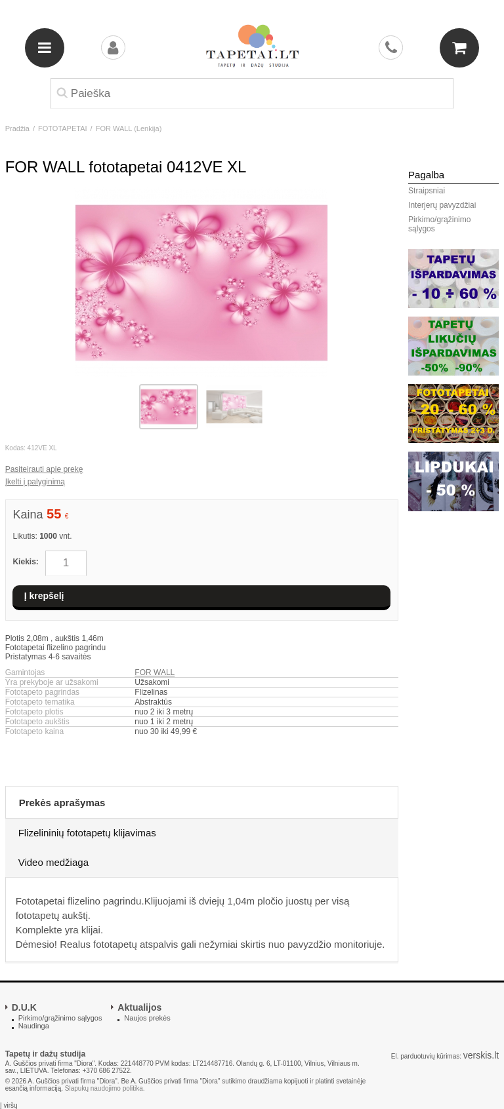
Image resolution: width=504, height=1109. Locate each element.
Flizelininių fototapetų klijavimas (87, 832)
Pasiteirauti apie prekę (44, 469)
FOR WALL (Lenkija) (129, 128)
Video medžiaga (53, 862)
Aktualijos (139, 1007)
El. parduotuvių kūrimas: (426, 1056)
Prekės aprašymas (62, 802)
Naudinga (33, 1026)
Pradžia (17, 128)
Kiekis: (25, 561)
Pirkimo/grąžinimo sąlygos (439, 224)
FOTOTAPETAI (62, 128)
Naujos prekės (147, 1018)
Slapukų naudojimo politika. (105, 1088)
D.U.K (24, 1007)
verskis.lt (481, 1055)
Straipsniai (426, 190)
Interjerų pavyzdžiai (442, 205)
